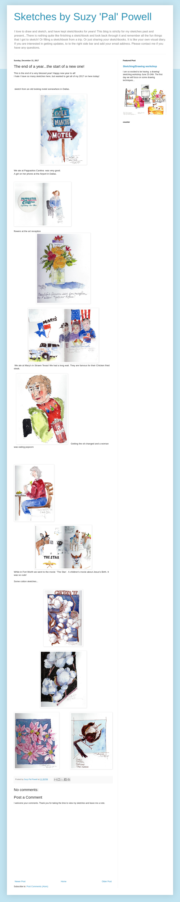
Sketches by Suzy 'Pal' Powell (83, 16)
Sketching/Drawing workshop (140, 66)
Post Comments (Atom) (37, 886)
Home (63, 881)
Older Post (107, 881)
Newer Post (20, 881)
